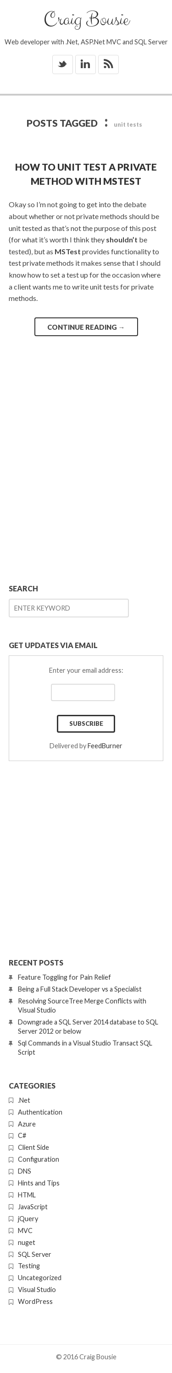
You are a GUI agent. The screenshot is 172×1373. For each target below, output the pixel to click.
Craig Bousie (86, 19)
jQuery (28, 1219)
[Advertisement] (86, 481)
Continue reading (86, 327)
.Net (24, 1100)
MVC (25, 1230)
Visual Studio (37, 1289)
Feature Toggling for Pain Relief (64, 977)
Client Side (33, 1147)
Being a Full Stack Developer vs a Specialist (80, 989)
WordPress (35, 1301)
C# (22, 1135)
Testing (29, 1266)
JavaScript (33, 1207)
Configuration (38, 1159)
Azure (27, 1124)
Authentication (40, 1112)
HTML (27, 1195)
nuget (26, 1242)
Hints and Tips (39, 1183)
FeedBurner (105, 746)
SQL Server (34, 1254)
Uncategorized (39, 1278)
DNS (24, 1171)
